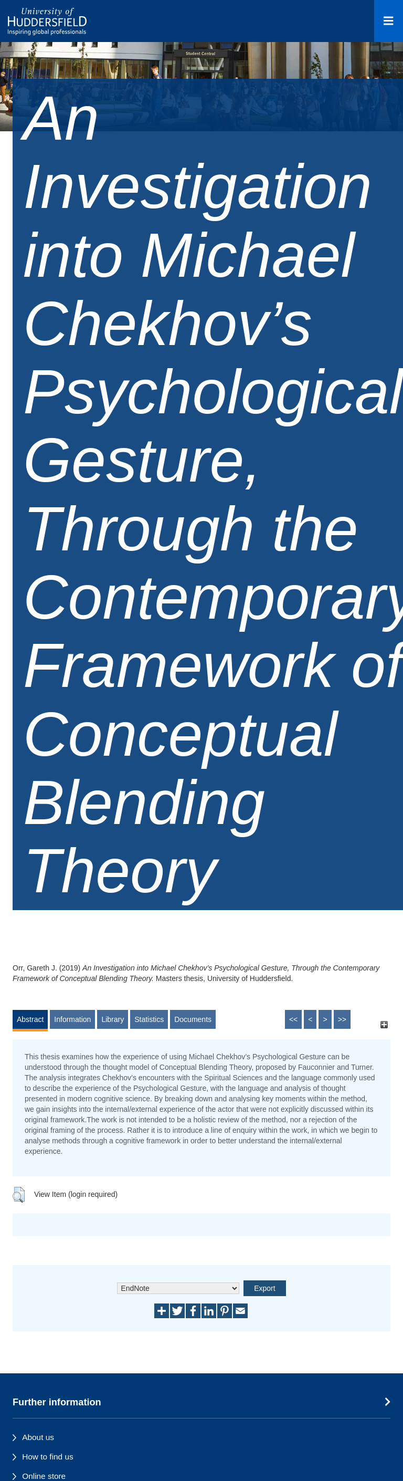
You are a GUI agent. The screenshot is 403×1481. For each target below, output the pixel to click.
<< (293, 1019)
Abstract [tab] (30, 1019)
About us (38, 1437)
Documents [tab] (192, 1019)
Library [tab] (112, 1019)
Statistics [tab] (149, 1019)
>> (342, 1019)
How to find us (47, 1456)
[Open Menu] (388, 21)
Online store (44, 1476)
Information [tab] (72, 1019)
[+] (384, 1024)
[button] (19, 1195)
